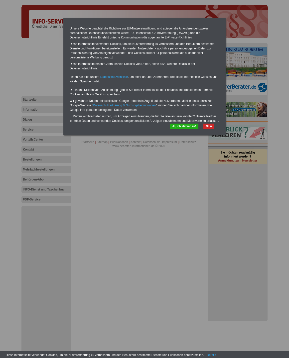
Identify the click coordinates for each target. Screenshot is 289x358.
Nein (209, 126)
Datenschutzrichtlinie (114, 77)
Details (211, 355)
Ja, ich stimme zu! (184, 126)
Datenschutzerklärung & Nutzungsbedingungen (124, 105)
